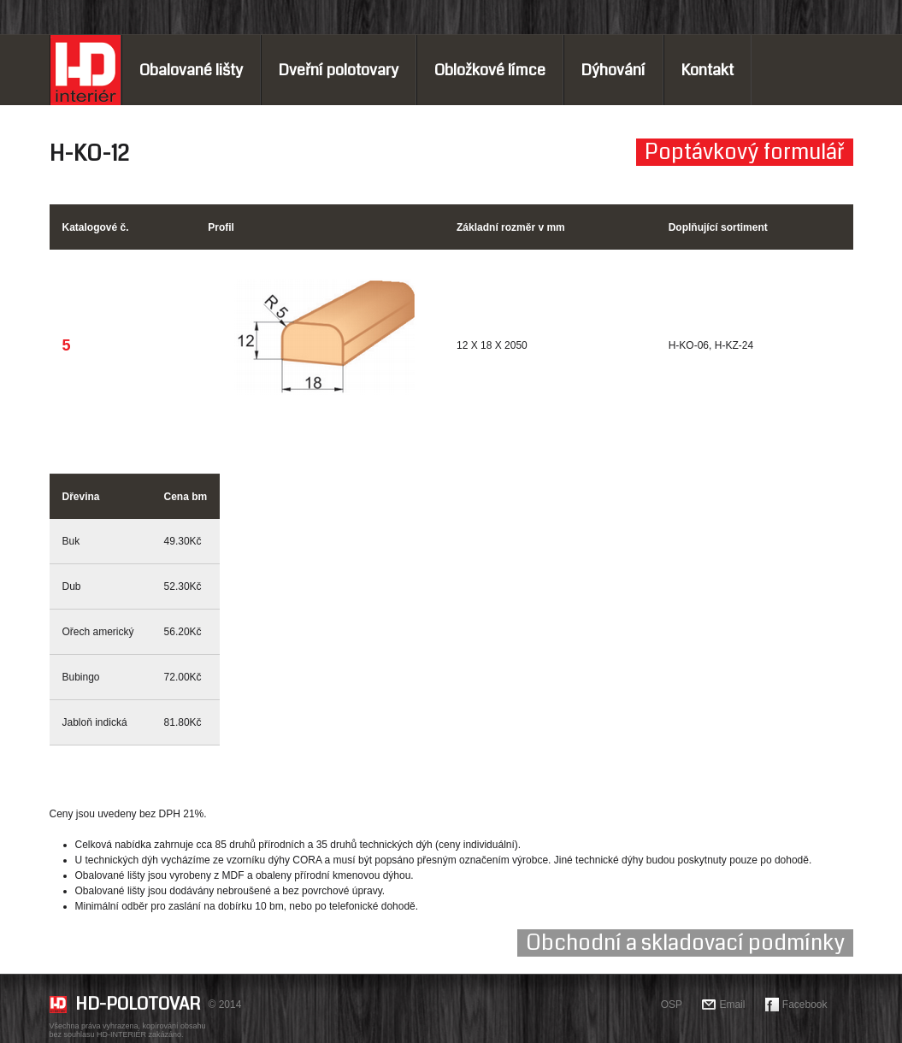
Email (732, 1005)
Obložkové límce (489, 70)
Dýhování (613, 70)
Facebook (805, 1005)
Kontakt (707, 70)
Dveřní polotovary (338, 70)
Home (85, 70)
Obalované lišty (191, 70)
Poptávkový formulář (745, 152)
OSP (671, 1005)
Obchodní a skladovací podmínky (685, 943)
